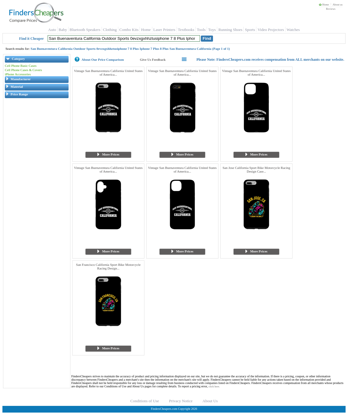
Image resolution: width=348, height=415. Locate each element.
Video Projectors (271, 29)
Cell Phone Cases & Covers (23, 70)
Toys (212, 29)
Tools (201, 29)
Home (324, 4)
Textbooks (186, 29)
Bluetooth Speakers (84, 29)
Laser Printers (164, 29)
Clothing (110, 29)
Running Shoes (230, 29)
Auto (52, 29)
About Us (210, 401)
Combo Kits (128, 29)
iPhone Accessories (18, 74)
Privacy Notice (181, 401)
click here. (214, 386)
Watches (293, 29)
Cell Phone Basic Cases (20, 65)
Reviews (330, 8)
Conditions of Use (144, 401)
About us (338, 4)
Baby (63, 29)
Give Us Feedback (153, 59)
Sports (250, 29)
